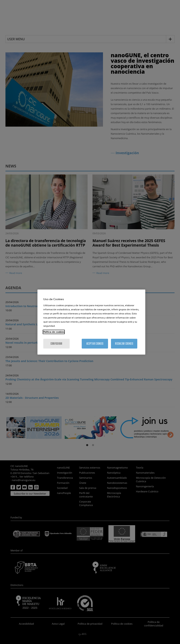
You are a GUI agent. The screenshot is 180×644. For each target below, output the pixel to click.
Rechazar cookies (124, 343)
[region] (91, 322)
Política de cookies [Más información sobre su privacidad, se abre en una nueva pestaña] (53, 331)
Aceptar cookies (94, 343)
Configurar (56, 343)
